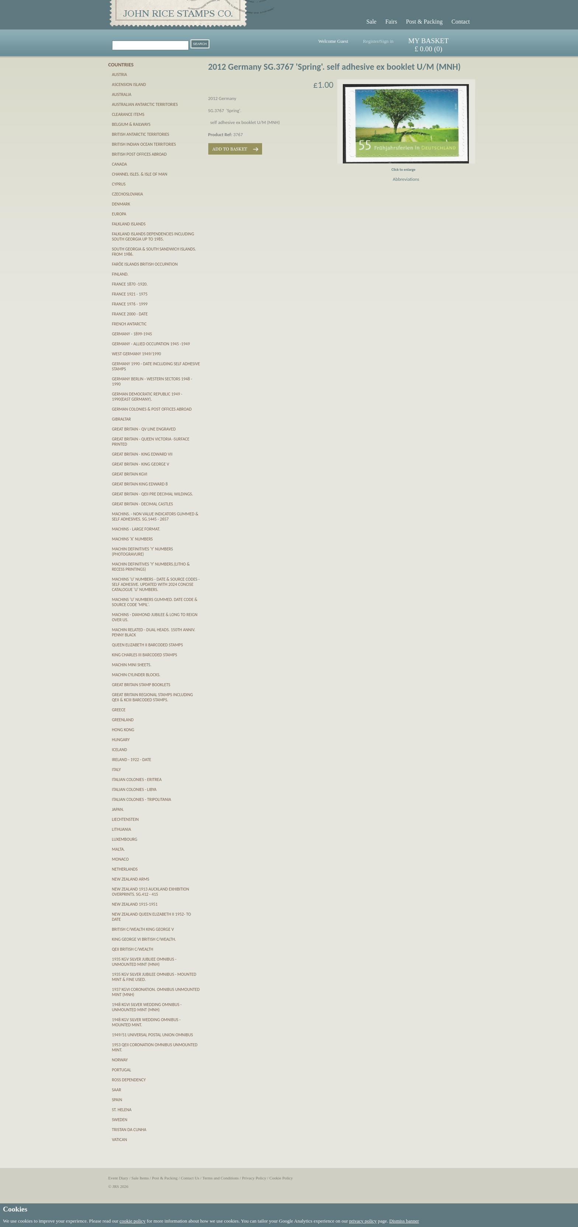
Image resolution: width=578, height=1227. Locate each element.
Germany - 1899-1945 (132, 333)
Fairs (391, 21)
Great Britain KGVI (129, 474)
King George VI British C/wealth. (144, 939)
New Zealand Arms (130, 879)
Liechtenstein (125, 819)
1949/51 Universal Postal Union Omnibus (152, 1034)
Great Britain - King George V (140, 464)
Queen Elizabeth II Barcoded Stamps (147, 644)
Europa (119, 214)
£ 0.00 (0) (428, 49)
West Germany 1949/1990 (136, 353)
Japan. (118, 809)
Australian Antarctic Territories (145, 104)
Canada (119, 164)
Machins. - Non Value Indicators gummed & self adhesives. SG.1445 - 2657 (155, 516)
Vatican (119, 1139)
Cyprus (119, 184)
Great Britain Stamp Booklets (141, 684)
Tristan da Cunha (129, 1129)
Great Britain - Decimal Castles (142, 504)
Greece (119, 709)
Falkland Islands (129, 224)
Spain (117, 1099)
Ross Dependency (129, 1079)
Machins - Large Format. (136, 529)
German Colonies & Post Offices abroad (152, 409)
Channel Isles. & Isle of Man (139, 174)
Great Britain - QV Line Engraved (144, 429)
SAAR (116, 1089)
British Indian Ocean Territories (144, 144)
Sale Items (140, 1178)
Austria (119, 74)
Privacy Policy (254, 1178)
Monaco (120, 859)
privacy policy (363, 1221)
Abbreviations (406, 179)
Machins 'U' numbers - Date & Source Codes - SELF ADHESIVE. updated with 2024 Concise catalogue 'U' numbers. (156, 584)
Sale (371, 21)
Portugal (121, 1069)
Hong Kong (123, 729)
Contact (461, 21)
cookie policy (132, 1221)
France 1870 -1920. (130, 284)
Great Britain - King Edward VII (142, 454)
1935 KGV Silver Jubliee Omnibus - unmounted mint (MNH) (144, 962)
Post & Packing (424, 21)
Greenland (123, 719)
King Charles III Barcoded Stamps (144, 654)
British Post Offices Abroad (139, 154)
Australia (122, 94)
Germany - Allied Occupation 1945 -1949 (151, 343)
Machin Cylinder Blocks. (136, 674)
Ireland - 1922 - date (132, 759)
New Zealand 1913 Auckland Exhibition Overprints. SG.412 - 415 (150, 891)
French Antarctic (129, 323)
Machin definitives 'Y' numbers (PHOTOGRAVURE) (142, 551)
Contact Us (190, 1178)
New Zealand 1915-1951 (135, 904)
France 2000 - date (130, 314)
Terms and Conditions (220, 1178)
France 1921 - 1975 (130, 294)
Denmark (121, 204)
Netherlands (125, 869)
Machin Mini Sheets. (132, 664)
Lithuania (121, 829)
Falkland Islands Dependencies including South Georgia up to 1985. (153, 236)
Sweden (120, 1119)
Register (371, 41)
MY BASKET (428, 41)
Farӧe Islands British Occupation (145, 264)
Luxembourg (124, 839)
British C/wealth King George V (143, 929)
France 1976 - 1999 (130, 304)
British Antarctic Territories (140, 134)
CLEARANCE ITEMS (128, 114)
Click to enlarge (403, 169)
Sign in (387, 41)
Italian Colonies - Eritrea (137, 779)
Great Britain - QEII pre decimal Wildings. (152, 494)
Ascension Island (129, 84)
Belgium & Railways (131, 124)
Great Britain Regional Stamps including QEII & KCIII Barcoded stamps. (152, 697)
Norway (120, 1059)
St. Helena (122, 1109)
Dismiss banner (404, 1221)
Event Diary (118, 1178)
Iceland (119, 749)
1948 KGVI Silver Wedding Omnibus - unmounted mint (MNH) (147, 1007)
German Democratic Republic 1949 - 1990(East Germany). (147, 396)
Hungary (121, 739)
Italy (116, 769)
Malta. (118, 849)
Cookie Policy (281, 1178)
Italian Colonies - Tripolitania (141, 799)
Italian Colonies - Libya (134, 789)
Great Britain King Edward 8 (140, 484)
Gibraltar (121, 419)
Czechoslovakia (127, 194)
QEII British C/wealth (132, 949)
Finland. (120, 274)
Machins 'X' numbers (132, 539)
